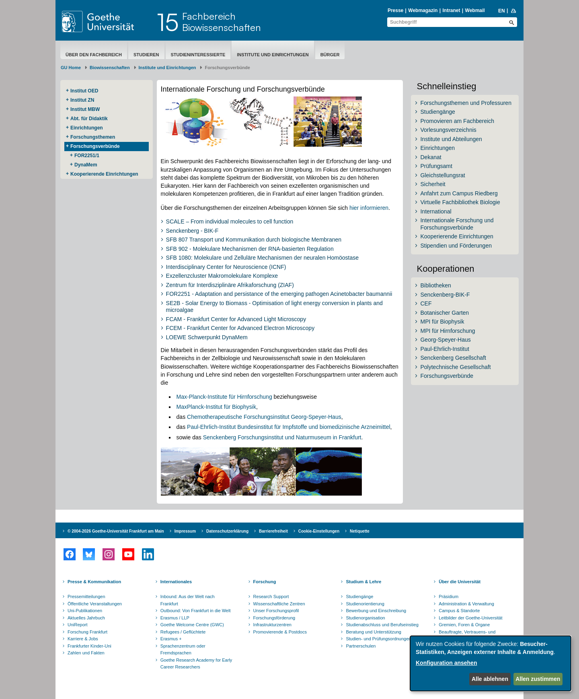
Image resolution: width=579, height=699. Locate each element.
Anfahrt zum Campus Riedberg (458, 193)
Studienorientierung (365, 603)
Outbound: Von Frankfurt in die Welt (195, 610)
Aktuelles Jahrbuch (86, 617)
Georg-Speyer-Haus (445, 339)
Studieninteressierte (198, 54)
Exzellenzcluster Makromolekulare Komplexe (222, 276)
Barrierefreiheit (273, 531)
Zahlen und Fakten (86, 652)
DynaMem (85, 165)
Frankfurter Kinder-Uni (89, 646)
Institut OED (84, 91)
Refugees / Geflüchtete (183, 631)
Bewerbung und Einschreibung (376, 610)
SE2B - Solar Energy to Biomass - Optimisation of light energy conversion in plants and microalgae (274, 307)
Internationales (176, 581)
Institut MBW (85, 109)
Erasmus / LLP (174, 617)
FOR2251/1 (86, 155)
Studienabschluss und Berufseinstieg (382, 624)
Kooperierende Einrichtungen (456, 236)
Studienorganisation (365, 617)
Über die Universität (459, 581)
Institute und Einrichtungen (272, 54)
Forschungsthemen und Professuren (465, 103)
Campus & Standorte (459, 610)
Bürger (330, 54)
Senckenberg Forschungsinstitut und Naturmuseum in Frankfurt (282, 437)
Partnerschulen (361, 646)
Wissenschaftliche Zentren (279, 603)
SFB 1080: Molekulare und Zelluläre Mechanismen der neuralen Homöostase (262, 257)
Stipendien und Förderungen (455, 245)
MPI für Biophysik (442, 321)
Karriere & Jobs (83, 638)
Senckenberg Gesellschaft (453, 358)
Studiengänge (437, 112)
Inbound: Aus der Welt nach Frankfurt (187, 600)
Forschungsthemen (92, 137)
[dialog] (490, 663)
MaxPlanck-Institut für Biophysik (216, 407)
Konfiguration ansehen (446, 663)
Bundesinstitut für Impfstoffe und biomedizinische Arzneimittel (313, 427)
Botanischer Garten (444, 313)
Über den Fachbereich (94, 54)
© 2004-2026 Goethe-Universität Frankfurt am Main (116, 531)
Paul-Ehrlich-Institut (211, 427)
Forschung (264, 581)
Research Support (271, 596)
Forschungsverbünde (95, 146)
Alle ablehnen (490, 679)
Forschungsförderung (274, 617)
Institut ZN (82, 100)
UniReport (78, 624)
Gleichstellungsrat (442, 175)
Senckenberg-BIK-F (445, 294)
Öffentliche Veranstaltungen (95, 603)
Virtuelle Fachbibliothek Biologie (460, 202)
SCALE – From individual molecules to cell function (230, 221)
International (435, 211)
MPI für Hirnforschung (447, 331)
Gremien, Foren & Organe (464, 624)
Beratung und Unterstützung (373, 631)
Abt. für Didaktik (89, 118)
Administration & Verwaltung (466, 603)
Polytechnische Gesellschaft (455, 367)
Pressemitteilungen (86, 596)
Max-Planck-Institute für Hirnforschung (224, 397)
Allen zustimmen (537, 679)
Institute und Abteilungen (451, 139)
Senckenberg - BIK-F (192, 231)
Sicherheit (432, 184)
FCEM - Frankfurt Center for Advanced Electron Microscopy (240, 328)
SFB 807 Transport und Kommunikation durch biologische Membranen (254, 239)
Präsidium (448, 596)
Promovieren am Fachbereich (457, 121)
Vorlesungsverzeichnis (448, 130)
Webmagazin (422, 10)
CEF (425, 303)
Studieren (146, 54)
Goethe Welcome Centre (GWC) (192, 624)
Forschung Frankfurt (87, 631)
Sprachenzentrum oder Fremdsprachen (182, 650)
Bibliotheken (435, 285)
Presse (395, 10)
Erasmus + (171, 638)
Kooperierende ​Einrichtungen (104, 174)
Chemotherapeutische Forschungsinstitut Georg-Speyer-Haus (264, 417)
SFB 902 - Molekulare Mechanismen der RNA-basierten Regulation (250, 249)
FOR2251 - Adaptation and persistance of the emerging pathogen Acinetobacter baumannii (279, 294)
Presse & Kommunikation (94, 581)
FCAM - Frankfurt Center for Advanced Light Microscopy (236, 319)
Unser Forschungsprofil (276, 610)
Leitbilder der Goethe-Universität (470, 617)
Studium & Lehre (363, 581)
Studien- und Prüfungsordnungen (378, 638)
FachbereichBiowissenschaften (221, 21)
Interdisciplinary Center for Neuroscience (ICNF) (226, 267)
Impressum (185, 531)
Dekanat (430, 157)
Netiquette (360, 531)
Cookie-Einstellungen (318, 531)
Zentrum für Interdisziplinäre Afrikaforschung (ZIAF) (230, 285)
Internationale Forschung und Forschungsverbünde (456, 224)
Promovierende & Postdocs (280, 631)
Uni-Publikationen (85, 610)
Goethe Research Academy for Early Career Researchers (196, 664)
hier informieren (368, 208)
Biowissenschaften (110, 67)
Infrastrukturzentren (272, 624)
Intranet (451, 10)
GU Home (71, 67)
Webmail (475, 10)
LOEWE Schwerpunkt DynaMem (207, 337)
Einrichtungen (86, 128)
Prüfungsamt (436, 166)
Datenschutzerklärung (227, 531)
